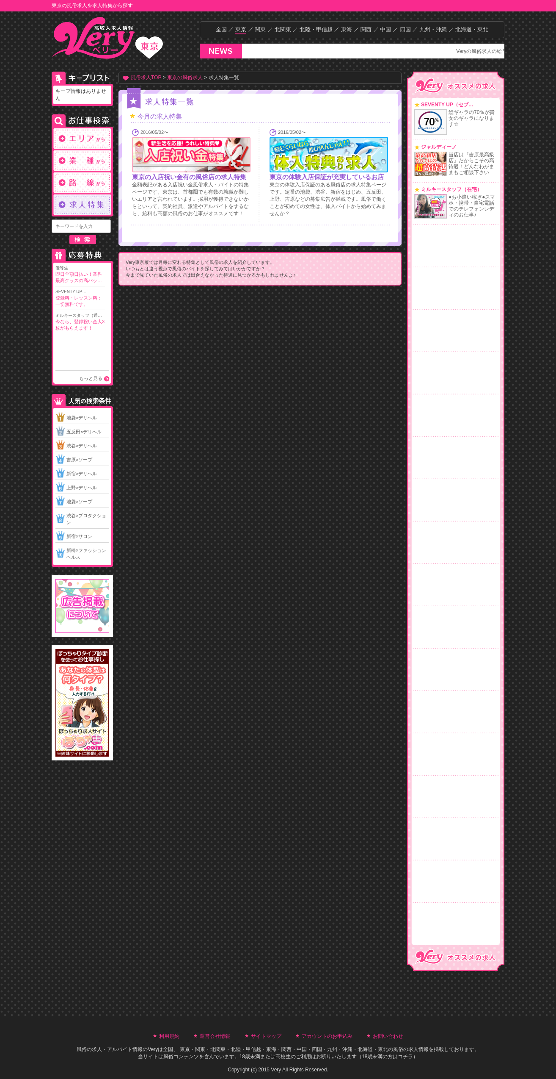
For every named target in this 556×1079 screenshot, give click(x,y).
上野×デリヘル (81, 487)
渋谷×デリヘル (81, 445)
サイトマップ (266, 1036)
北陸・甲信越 (316, 29)
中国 (385, 29)
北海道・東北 (471, 29)
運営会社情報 (215, 1036)
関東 (260, 29)
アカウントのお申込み (327, 1036)
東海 (346, 29)
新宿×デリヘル (81, 473)
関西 (366, 29)
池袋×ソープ (79, 501)
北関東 (283, 29)
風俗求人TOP (146, 77)
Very (153, 1049)
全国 (221, 29)
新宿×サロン (79, 536)
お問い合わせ (388, 1036)
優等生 (80, 275)
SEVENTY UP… (80, 298)
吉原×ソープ (79, 459)
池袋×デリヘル (81, 417)
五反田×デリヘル (84, 431)
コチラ (405, 1057)
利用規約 (169, 1036)
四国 (405, 29)
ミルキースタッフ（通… (80, 322)
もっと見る (90, 378)
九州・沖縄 (433, 29)
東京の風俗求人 (185, 77)
